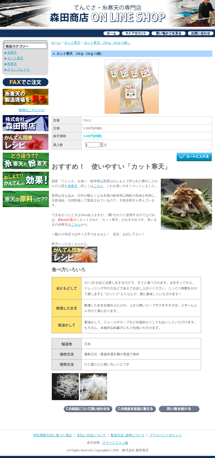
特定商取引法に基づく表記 (52, 435)
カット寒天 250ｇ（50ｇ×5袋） (107, 43)
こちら (98, 186)
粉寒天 (12, 64)
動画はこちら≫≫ (32, 110)
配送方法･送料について (128, 435)
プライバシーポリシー (165, 435)
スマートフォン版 (115, 443)
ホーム (56, 43)
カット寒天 (15, 58)
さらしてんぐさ (18, 69)
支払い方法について (91, 435)
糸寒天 (12, 52)
